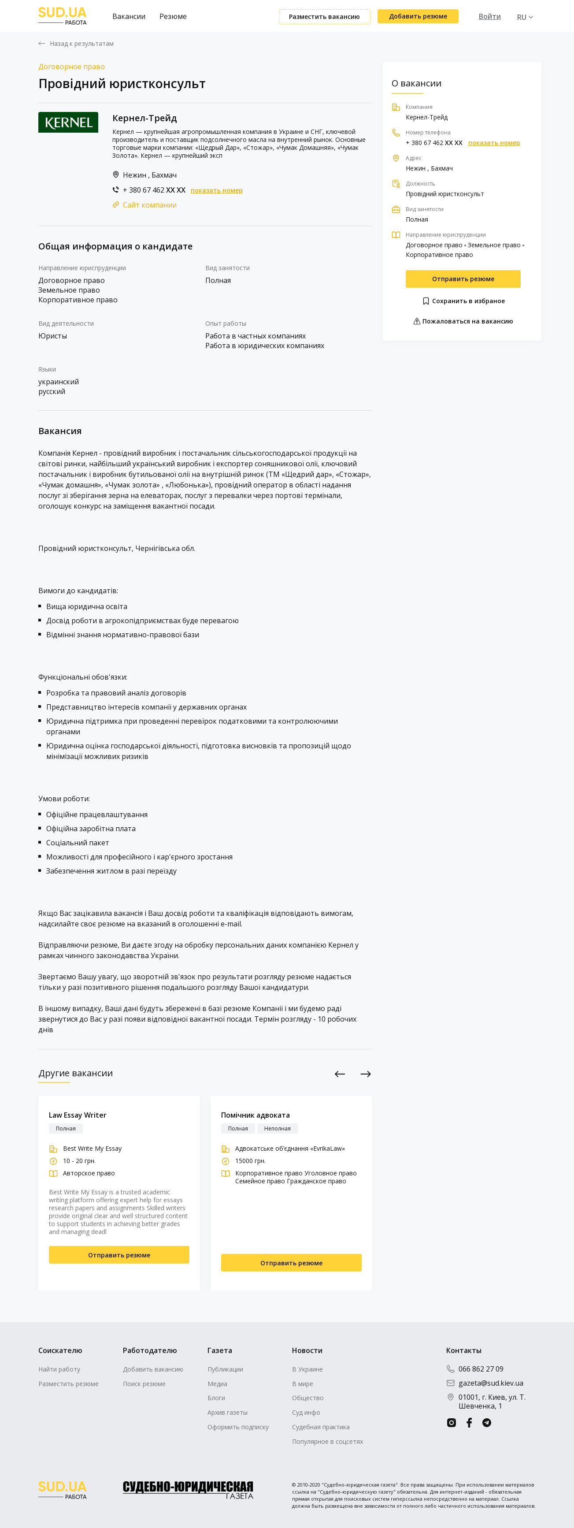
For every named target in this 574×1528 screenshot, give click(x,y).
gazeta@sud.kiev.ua (484, 1383)
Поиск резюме (144, 1383)
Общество (308, 1398)
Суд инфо (306, 1412)
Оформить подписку (238, 1427)
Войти (490, 16)
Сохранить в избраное (463, 301)
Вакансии (128, 16)
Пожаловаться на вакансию (463, 321)
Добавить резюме (418, 16)
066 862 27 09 (475, 1368)
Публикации (225, 1369)
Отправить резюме (463, 279)
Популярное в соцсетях (327, 1441)
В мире (302, 1383)
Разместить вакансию (324, 16)
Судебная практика (321, 1427)
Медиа (217, 1383)
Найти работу (59, 1369)
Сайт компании (150, 205)
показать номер (217, 190)
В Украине (307, 1369)
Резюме (173, 16)
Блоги (216, 1398)
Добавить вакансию (153, 1369)
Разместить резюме (68, 1383)
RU (521, 17)
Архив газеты (227, 1412)
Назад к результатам (82, 44)
